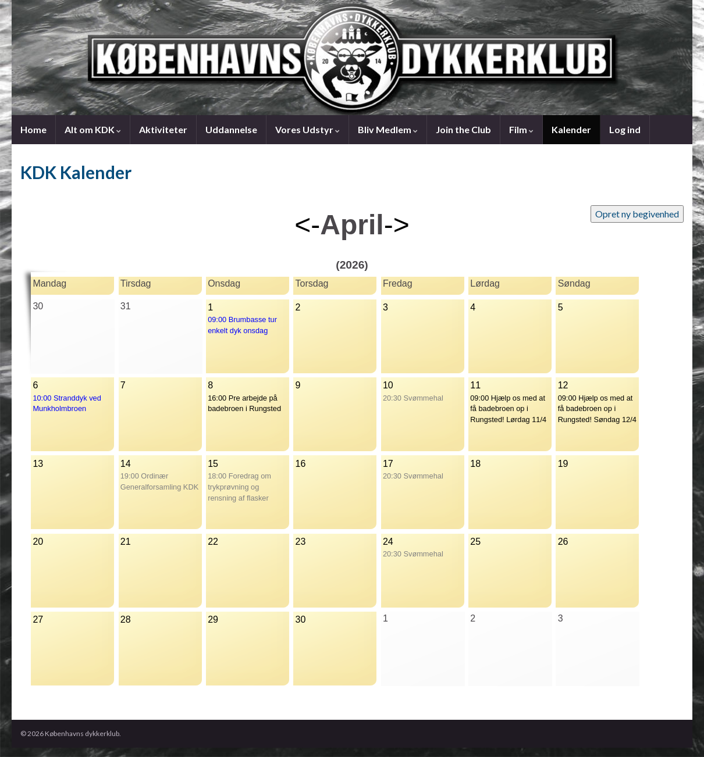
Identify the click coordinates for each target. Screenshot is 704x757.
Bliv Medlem (388, 129)
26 (563, 542)
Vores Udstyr (307, 129)
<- (307, 224)
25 (475, 542)
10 (388, 385)
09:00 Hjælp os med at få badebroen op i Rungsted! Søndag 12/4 (597, 409)
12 (563, 385)
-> (397, 224)
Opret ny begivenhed (637, 213)
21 (125, 542)
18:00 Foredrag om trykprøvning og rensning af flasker (239, 487)
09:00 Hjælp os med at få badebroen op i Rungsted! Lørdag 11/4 (508, 409)
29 (213, 619)
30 (301, 619)
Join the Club (463, 129)
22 (213, 542)
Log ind (625, 129)
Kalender (571, 129)
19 (563, 464)
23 (301, 542)
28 (125, 619)
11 (475, 385)
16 (301, 464)
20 (38, 542)
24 (388, 542)
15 (213, 464)
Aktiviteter (163, 129)
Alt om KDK (93, 129)
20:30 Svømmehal (413, 398)
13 (38, 464)
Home (33, 129)
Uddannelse (231, 129)
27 (38, 619)
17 (388, 464)
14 (125, 464)
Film (521, 129)
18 (475, 464)
